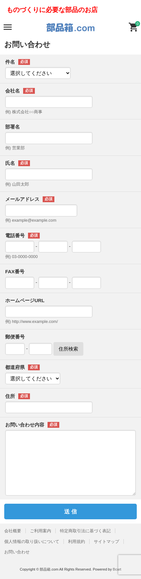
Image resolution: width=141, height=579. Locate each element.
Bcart (117, 569)
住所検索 (68, 348)
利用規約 (76, 541)
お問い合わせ (17, 551)
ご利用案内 (40, 530)
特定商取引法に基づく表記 (85, 530)
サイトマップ (106, 541)
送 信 (70, 512)
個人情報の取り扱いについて (31, 541)
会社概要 (12, 530)
